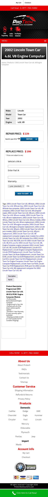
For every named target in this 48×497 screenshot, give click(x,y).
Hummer (38, 416)
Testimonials (24, 374)
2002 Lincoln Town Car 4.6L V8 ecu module (24, 220)
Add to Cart (23, 193)
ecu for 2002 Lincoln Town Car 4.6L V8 (27, 243)
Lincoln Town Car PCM (29, 264)
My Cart (18, 3)
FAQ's (24, 370)
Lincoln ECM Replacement (22, 248)
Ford (25, 420)
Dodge (25, 412)
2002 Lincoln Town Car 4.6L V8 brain (20, 204)
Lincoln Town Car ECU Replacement (22, 259)
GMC (38, 412)
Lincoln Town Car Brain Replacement (16, 255)
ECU (10, 243)
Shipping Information (24, 391)
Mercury (25, 424)
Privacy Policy (24, 400)
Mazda (19, 445)
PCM (26, 266)
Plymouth (25, 433)
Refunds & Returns (24, 395)
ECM (18, 241)
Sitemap (24, 383)
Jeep (33, 437)
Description (12, 276)
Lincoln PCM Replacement (12, 252)
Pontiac (18, 437)
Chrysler (12, 420)
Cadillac (12, 412)
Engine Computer (9, 246)
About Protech (24, 366)
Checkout (28, 3)
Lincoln (38, 420)
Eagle (25, 416)
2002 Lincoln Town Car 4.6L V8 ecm (21, 213)
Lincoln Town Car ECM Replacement (20, 257)
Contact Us (24, 378)
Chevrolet (12, 416)
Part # (10, 280)
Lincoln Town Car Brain (31, 252)
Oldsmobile (25, 429)
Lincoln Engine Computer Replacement (27, 250)
